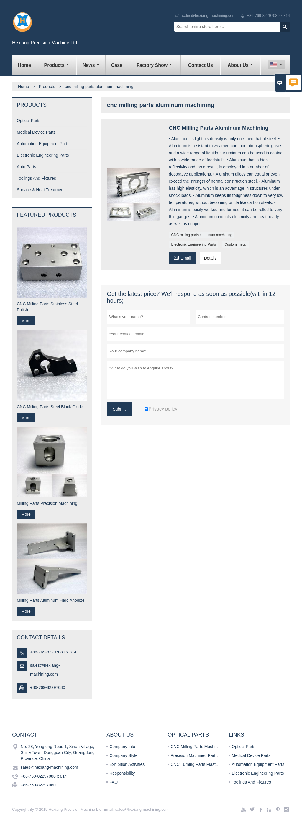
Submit (119, 409)
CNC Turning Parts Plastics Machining (206, 764)
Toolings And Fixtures (36, 178)
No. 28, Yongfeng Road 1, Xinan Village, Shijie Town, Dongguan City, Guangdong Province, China (58, 752)
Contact (24, 735)
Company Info (122, 746)
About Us (240, 65)
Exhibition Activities (127, 764)
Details (210, 258)
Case (116, 65)
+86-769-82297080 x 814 (268, 15)
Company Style (123, 755)
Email (182, 257)
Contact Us (200, 65)
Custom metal (235, 244)
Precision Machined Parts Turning (201, 755)
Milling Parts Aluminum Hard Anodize (51, 600)
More (26, 320)
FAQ (113, 782)
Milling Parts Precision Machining (47, 503)
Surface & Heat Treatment (41, 189)
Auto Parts (26, 166)
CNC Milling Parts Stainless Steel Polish (47, 306)
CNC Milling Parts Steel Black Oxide (50, 406)
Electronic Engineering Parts (193, 244)
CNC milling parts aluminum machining (201, 235)
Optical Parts (28, 120)
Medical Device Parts (36, 132)
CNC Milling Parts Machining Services (205, 746)
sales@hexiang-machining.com (208, 15)
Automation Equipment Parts (43, 143)
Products (56, 65)
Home (24, 65)
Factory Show (154, 65)
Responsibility (122, 773)
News (91, 65)
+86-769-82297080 (47, 687)
